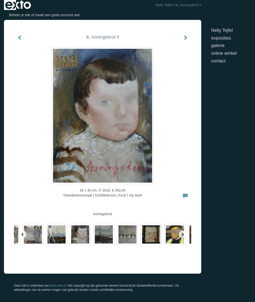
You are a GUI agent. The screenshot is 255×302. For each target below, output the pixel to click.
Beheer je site (19, 15)
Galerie (218, 45)
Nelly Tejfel (163, 5)
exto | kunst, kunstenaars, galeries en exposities (18, 5)
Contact (218, 60)
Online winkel (224, 53)
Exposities (221, 38)
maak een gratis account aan (57, 15)
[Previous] (22, 234)
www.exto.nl (58, 285)
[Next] (182, 234)
